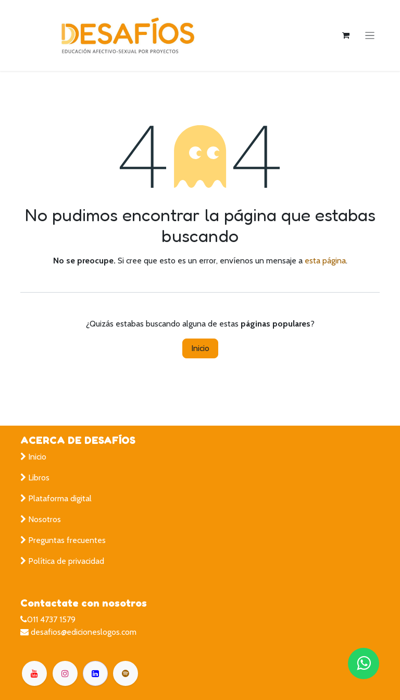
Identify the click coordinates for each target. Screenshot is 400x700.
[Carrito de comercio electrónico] (346, 35)
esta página (325, 260)
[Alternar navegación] (370, 35)
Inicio (200, 348)
